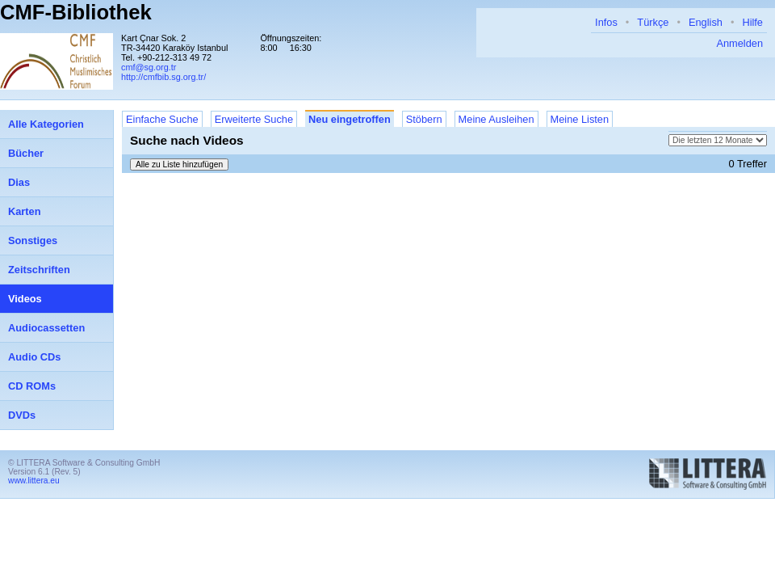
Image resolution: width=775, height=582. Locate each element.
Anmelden (739, 43)
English (706, 22)
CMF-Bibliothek (76, 12)
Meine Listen (580, 119)
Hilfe (752, 22)
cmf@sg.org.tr (148, 67)
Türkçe (652, 22)
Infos (606, 22)
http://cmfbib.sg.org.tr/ (163, 77)
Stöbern (424, 119)
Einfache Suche (162, 119)
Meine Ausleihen (496, 119)
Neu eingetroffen (349, 119)
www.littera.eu (34, 480)
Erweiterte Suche (254, 119)
